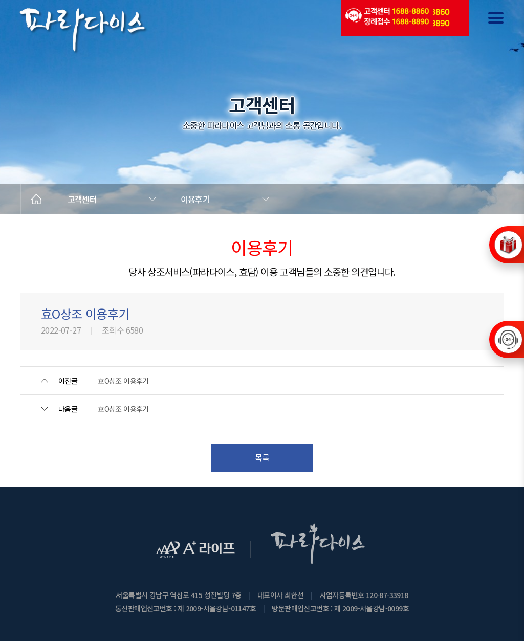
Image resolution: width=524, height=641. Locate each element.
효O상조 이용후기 (123, 380)
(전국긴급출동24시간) (386, 18)
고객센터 (82, 199)
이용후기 (195, 199)
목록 (262, 457)
